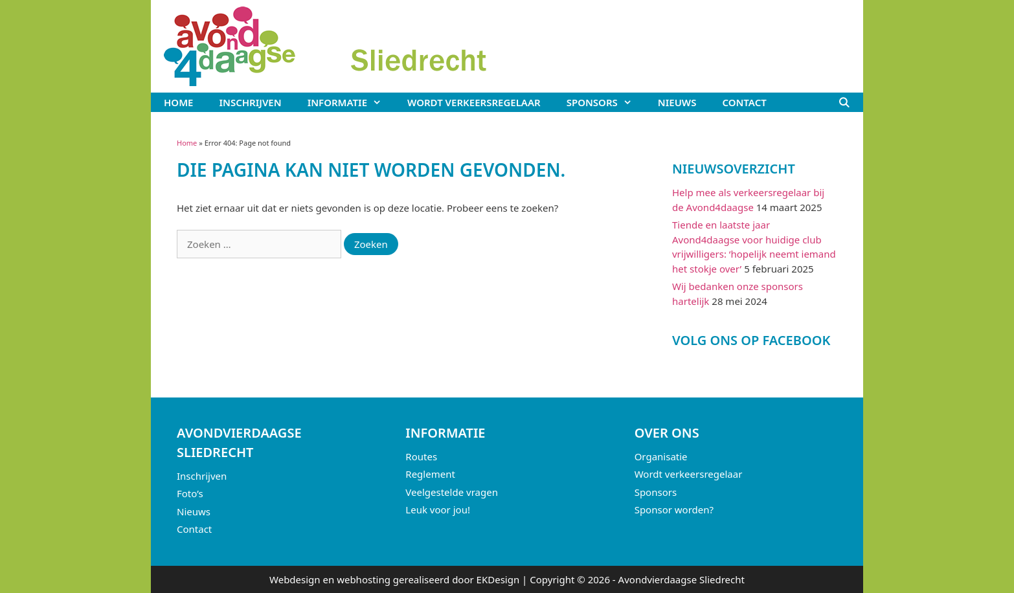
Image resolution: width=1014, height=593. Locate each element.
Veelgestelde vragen (451, 492)
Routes (421, 456)
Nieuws (677, 102)
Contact (744, 102)
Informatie (351, 102)
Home (178, 102)
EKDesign (498, 579)
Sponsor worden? (674, 509)
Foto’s (190, 493)
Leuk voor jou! (437, 509)
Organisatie (661, 456)
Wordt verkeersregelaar (474, 102)
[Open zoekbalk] (844, 102)
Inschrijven (250, 102)
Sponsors (606, 102)
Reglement (430, 473)
